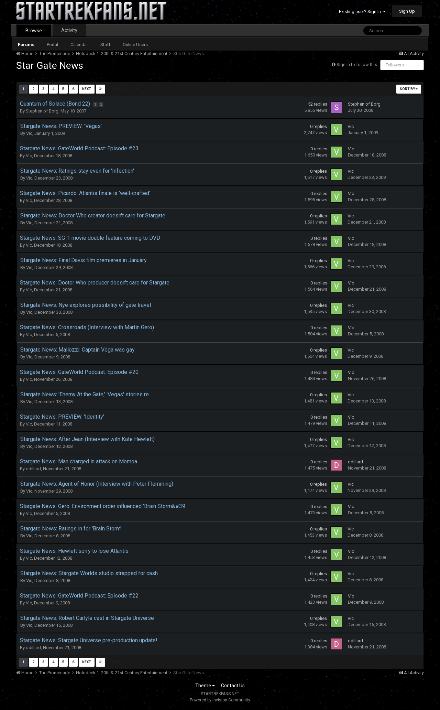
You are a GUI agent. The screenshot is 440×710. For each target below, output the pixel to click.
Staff (105, 44)
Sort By (409, 89)
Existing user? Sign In (362, 11)
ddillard (33, 468)
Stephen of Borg (42, 111)
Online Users (135, 44)
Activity (69, 30)
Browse (33, 30)
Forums (26, 44)
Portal (52, 44)
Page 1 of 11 (124, 89)
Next (86, 89)
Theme (205, 685)
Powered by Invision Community (220, 700)
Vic (29, 133)
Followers (395, 65)
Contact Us (233, 685)
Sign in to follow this (357, 64)
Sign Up (407, 11)
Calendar (79, 44)
